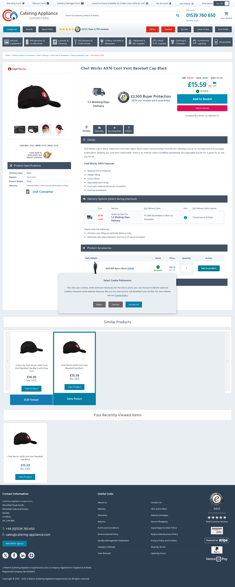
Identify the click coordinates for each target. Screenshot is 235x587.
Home (7, 55)
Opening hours (192, 20)
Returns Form (41, 3)
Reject (99, 320)
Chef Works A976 (97, 55)
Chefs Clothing (42, 55)
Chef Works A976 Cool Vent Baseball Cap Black (25, 458)
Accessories (114, 130)
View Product (31, 388)
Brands (29, 29)
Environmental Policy (108, 534)
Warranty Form (15, 3)
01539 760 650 (200, 15)
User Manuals (104, 553)
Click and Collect (159, 508)
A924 (130, 268)
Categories (12, 29)
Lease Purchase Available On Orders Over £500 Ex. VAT (120, 3)
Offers (152, 29)
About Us (102, 502)
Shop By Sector (158, 546)
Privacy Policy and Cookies (164, 540)
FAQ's (128, 130)
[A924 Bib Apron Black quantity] (186, 268)
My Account (163, 3)
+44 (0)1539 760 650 (20, 528)
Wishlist (213, 115)
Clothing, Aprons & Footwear (23, 55)
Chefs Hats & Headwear (59, 55)
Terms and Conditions (108, 527)
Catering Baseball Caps (79, 55)
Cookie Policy (121, 311)
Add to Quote (202, 108)
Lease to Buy (203, 29)
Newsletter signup (14, 543)
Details (86, 129)
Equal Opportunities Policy (164, 527)
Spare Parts (47, 29)
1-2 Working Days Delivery (98, 96)
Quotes (184, 29)
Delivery (99, 130)
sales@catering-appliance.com (28, 534)
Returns (101, 521)
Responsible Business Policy (164, 534)
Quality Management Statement (113, 540)
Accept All (134, 320)
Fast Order (223, 29)
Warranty (102, 515)
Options (115, 320)
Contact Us (156, 502)
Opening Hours (158, 553)
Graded (168, 29)
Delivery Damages (159, 515)
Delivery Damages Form (70, 3)
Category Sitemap (106, 546)
